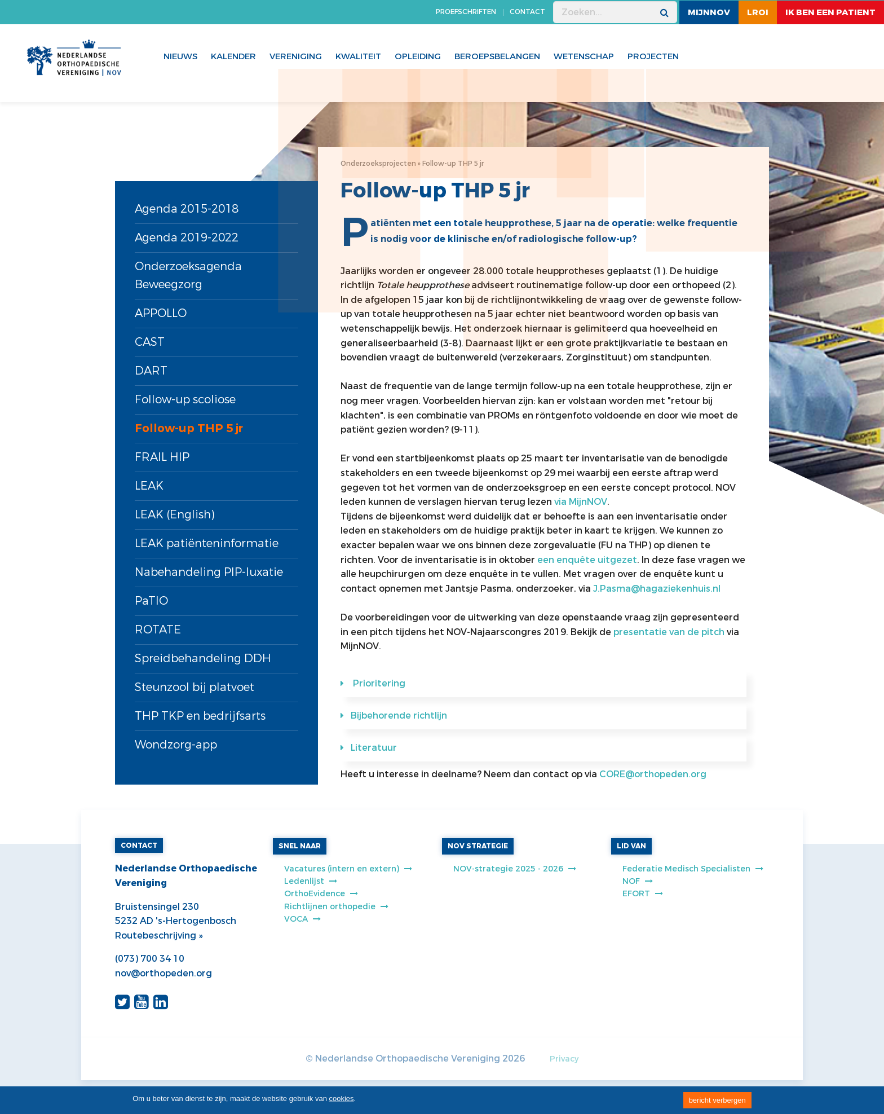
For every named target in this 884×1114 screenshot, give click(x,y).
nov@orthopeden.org (163, 973)
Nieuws (180, 56)
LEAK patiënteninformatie (207, 543)
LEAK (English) (174, 514)
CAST (150, 342)
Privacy (564, 1059)
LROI (757, 12)
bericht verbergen (717, 1100)
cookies (341, 1098)
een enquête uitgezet (587, 560)
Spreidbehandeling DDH (203, 658)
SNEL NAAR (300, 846)
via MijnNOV (580, 502)
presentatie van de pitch (668, 632)
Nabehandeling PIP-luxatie (209, 572)
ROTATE (158, 629)
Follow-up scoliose (185, 399)
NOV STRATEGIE (478, 846)
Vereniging (295, 56)
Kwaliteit (358, 56)
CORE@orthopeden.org (652, 774)
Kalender (233, 56)
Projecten (653, 56)
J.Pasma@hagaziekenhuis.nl (657, 589)
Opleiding (418, 56)
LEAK (149, 486)
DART (151, 370)
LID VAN (631, 846)
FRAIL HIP (162, 457)
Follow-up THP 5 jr (189, 428)
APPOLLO (161, 313)
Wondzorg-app (176, 744)
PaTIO (151, 601)
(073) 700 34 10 (149, 959)
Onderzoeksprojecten (378, 163)
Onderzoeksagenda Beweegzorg (188, 275)
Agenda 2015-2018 (186, 209)
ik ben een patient (830, 12)
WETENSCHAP (584, 56)
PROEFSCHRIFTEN (466, 11)
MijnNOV (709, 12)
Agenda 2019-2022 (186, 237)
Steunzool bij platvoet (194, 687)
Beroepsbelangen (497, 56)
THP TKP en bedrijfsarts (200, 716)
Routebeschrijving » (158, 935)
